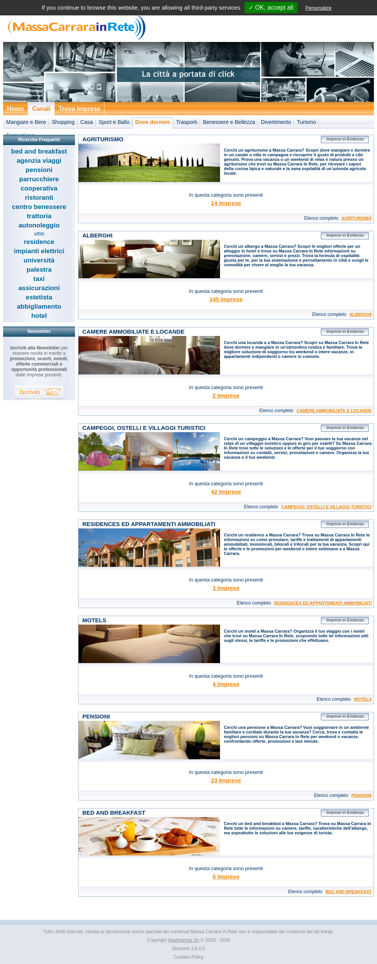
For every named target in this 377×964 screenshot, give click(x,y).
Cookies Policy (188, 957)
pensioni (39, 170)
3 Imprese (225, 588)
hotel (39, 315)
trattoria (39, 216)
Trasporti (186, 122)
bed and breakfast (39, 151)
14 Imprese (226, 203)
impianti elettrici (39, 251)
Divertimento (276, 122)
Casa (86, 122)
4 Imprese (225, 684)
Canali (41, 108)
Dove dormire (152, 122)
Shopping (63, 122)
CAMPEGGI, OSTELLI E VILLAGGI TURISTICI (326, 507)
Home (15, 108)
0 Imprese (225, 876)
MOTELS (363, 699)
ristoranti (39, 197)
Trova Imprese (79, 108)
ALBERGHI (361, 314)
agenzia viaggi (39, 160)
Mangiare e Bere (26, 122)
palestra (39, 269)
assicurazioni (39, 288)
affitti (39, 234)
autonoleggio (39, 225)
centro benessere (39, 207)
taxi (39, 278)
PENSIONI (361, 795)
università (38, 260)
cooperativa (39, 188)
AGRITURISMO (357, 218)
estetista (39, 297)
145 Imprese (226, 299)
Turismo (306, 122)
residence (39, 242)
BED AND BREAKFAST (348, 891)
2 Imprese (225, 395)
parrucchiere (39, 179)
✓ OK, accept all (271, 7)
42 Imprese (226, 491)
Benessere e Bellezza (229, 122)
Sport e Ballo (113, 122)
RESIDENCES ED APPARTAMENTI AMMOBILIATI (323, 603)
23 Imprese (226, 780)
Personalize (318, 8)
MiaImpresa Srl (183, 940)
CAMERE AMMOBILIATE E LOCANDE (334, 410)
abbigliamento (39, 306)
